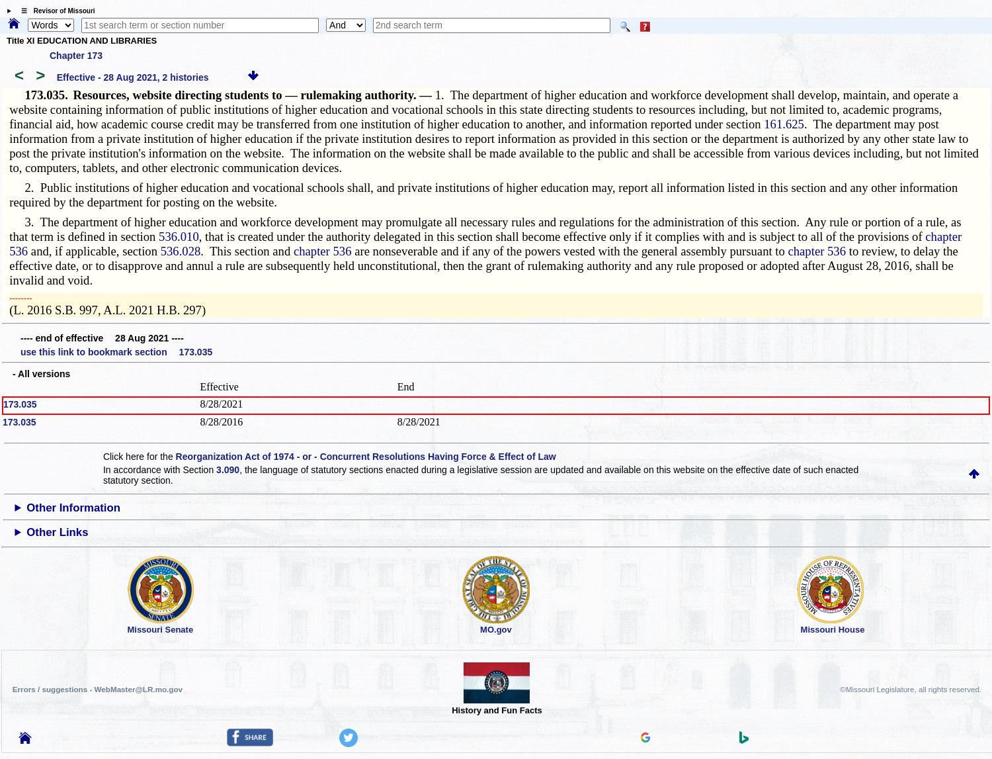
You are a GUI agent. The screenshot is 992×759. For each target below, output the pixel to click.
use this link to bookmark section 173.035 (116, 352)
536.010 (179, 237)
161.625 (784, 124)
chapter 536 (323, 251)
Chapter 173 (76, 55)
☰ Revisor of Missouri (55, 11)
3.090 (227, 470)
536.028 (181, 251)
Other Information (73, 508)
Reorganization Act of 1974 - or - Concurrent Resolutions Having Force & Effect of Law (366, 456)
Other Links (57, 532)
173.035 (20, 404)
